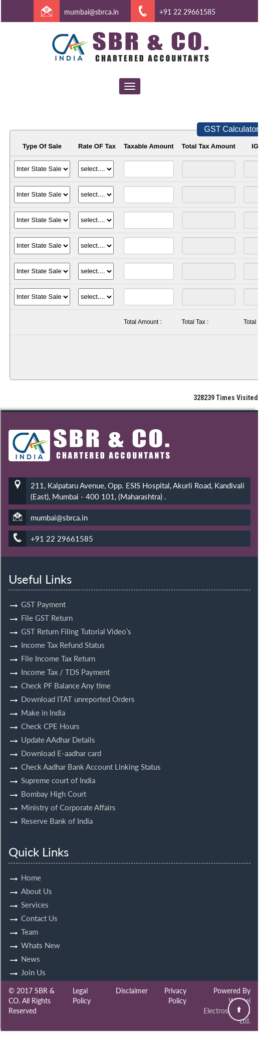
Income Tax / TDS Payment (65, 660)
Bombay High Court (53, 782)
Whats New (40, 933)
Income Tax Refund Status (63, 633)
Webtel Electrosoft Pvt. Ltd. (226, 1010)
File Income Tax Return (58, 646)
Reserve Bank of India (57, 809)
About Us (36, 879)
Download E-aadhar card (61, 741)
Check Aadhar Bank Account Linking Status (91, 755)
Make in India (43, 701)
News (30, 946)
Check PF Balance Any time (66, 673)
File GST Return (47, 606)
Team (29, 919)
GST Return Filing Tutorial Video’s (76, 619)
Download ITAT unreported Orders (78, 687)
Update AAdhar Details (58, 728)
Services (35, 892)
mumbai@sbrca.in (91, 12)
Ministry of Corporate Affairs (68, 795)
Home (31, 865)
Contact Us (39, 906)
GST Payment (43, 592)
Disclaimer (132, 990)
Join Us (33, 960)
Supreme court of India (58, 768)
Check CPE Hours (50, 714)
